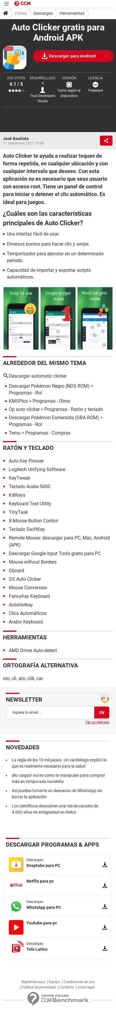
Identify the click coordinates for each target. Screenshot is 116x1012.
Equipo (54, 982)
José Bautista (16, 138)
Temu (15, 433)
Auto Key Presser (26, 461)
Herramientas (72, 13)
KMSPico (18, 401)
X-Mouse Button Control (33, 521)
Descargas (43, 13)
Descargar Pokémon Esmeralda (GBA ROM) (54, 417)
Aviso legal (86, 987)
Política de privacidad (38, 987)
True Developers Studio (42, 98)
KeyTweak (19, 478)
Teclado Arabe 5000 (29, 486)
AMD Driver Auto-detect (33, 650)
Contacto (66, 987)
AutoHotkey (21, 605)
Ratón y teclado (28, 447)
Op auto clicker (24, 409)
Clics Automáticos (27, 613)
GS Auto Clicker (25, 579)
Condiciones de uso (79, 982)
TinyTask (18, 512)
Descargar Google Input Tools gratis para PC (55, 553)
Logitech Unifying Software (37, 469)
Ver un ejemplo (97, 722)
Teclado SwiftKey (27, 529)
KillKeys (17, 495)
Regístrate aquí (33, 982)
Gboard (16, 570)
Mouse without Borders (33, 562)
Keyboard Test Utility (30, 503)
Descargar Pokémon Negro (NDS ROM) (49, 386)
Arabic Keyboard (26, 622)
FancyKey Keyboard (29, 596)
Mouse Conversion (28, 587)
